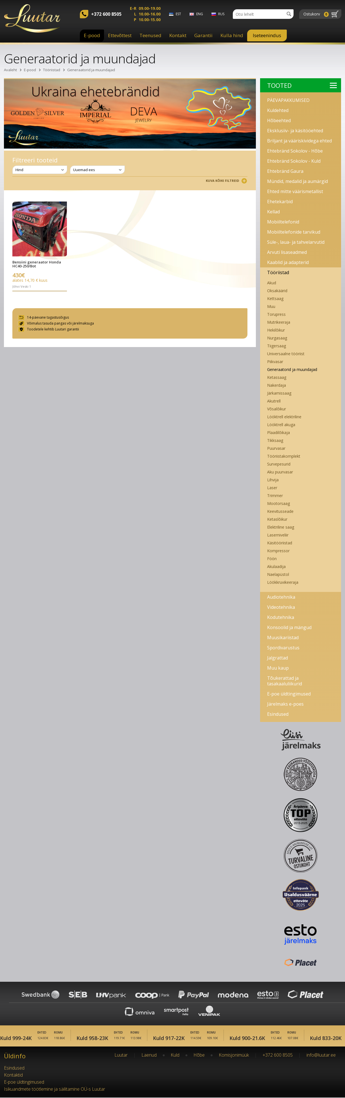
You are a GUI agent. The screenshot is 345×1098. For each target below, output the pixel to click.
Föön (272, 558)
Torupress (276, 314)
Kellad (273, 212)
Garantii (203, 35)
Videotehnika (281, 607)
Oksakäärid (277, 290)
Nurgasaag (277, 338)
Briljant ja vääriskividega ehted (299, 141)
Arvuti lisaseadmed (287, 252)
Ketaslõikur (277, 519)
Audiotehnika (281, 597)
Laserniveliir (277, 535)
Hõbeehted (279, 120)
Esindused (277, 714)
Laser (272, 487)
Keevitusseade (280, 511)
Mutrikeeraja (278, 322)
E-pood (92, 35)
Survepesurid (278, 464)
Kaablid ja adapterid (288, 262)
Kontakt (177, 35)
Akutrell (274, 401)
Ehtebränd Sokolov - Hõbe (295, 151)
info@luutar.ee (321, 1055)
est (178, 14)
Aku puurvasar (280, 472)
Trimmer (275, 495)
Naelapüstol (278, 574)
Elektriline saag (280, 527)
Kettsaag (275, 298)
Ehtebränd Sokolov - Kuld (294, 161)
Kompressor (278, 550)
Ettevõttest (120, 35)
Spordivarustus (283, 648)
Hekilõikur (276, 330)
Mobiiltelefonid (283, 222)
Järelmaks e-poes (285, 704)
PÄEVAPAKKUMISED (288, 100)
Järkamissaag (279, 393)
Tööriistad (51, 69)
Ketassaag (276, 377)
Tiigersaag (276, 345)
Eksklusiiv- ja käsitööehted (295, 131)
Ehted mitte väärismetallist (295, 191)
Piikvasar (275, 361)
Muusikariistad (283, 637)
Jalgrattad (277, 658)
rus (221, 14)
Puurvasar (276, 448)
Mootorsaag (278, 503)
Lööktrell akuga (281, 424)
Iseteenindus (267, 35)
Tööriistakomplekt (283, 456)
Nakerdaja (276, 385)
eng (199, 14)
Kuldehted (277, 110)
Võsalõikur (276, 409)
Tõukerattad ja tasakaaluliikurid (284, 681)
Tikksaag (275, 440)
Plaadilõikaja (278, 432)
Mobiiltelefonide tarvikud (293, 232)
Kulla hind (231, 35)
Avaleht (10, 69)
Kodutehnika (280, 617)
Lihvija (273, 479)
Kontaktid (13, 1075)
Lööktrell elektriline (284, 416)
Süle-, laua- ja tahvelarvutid (295, 242)
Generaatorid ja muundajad (91, 69)
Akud (271, 282)
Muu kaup (278, 668)
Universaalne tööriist (286, 353)
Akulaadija (276, 566)
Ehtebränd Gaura (285, 171)
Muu (271, 306)
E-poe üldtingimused (289, 694)
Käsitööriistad (279, 542)
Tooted (302, 85)
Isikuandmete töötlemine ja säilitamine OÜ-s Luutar (54, 1089)
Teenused (150, 35)
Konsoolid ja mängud (289, 627)
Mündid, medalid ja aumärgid (297, 181)
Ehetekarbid (280, 201)
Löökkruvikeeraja (282, 582)
